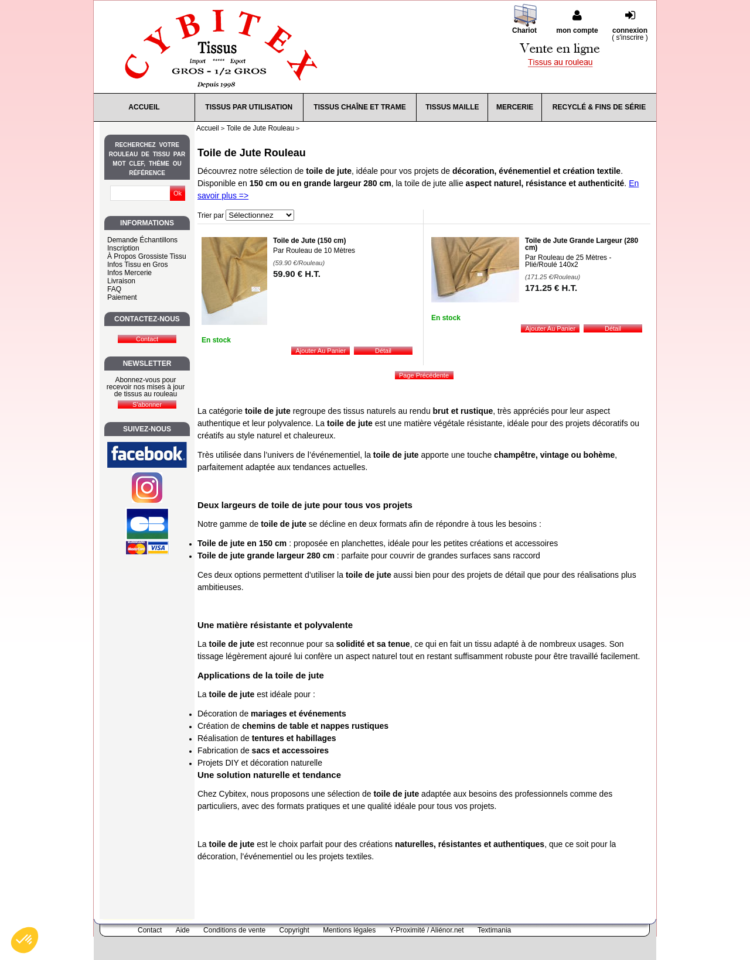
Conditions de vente (234, 930)
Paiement (122, 297)
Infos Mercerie (129, 273)
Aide (183, 930)
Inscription (123, 248)
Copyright (294, 930)
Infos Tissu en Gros (137, 264)
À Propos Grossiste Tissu (146, 256)
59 (297, 274)
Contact (150, 930)
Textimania (494, 930)
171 (551, 288)
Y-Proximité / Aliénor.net (427, 930)
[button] (25, 940)
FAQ (114, 289)
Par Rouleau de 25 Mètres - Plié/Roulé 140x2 (568, 261)
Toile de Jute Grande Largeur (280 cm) (581, 244)
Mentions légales (349, 930)
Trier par (210, 215)
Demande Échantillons (142, 240)
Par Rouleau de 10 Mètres (314, 250)
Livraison (121, 281)
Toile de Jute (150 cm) (309, 240)
